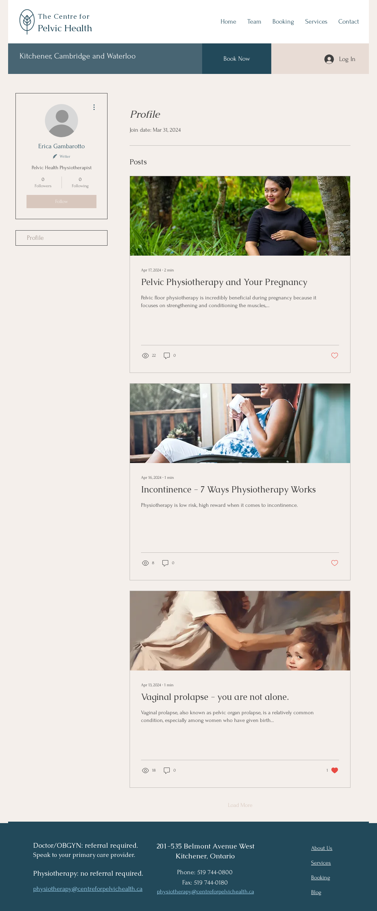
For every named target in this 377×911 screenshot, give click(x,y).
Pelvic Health (65, 28)
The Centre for (65, 16)
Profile (35, 237)
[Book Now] (236, 58)
